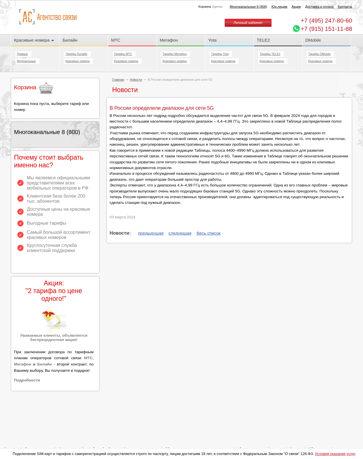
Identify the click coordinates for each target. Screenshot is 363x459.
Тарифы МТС (123, 54)
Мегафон (169, 40)
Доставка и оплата (319, 6)
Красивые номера (34, 40)
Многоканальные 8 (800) (248, 6)
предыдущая (150, 233)
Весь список (209, 233)
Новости (136, 79)
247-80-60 (326, 20)
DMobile (313, 40)
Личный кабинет (248, 23)
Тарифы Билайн (76, 54)
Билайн (70, 40)
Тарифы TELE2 (270, 54)
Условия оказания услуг (335, 454)
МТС (115, 40)
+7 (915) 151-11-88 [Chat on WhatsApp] (326, 28)
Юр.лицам (279, 6)
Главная (118, 79)
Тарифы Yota (219, 54)
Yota (212, 40)
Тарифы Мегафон (175, 54)
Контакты (345, 6)
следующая (180, 233)
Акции (296, 6)
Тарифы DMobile (319, 54)
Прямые (22, 54)
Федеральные (26, 61)
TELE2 (263, 40)
